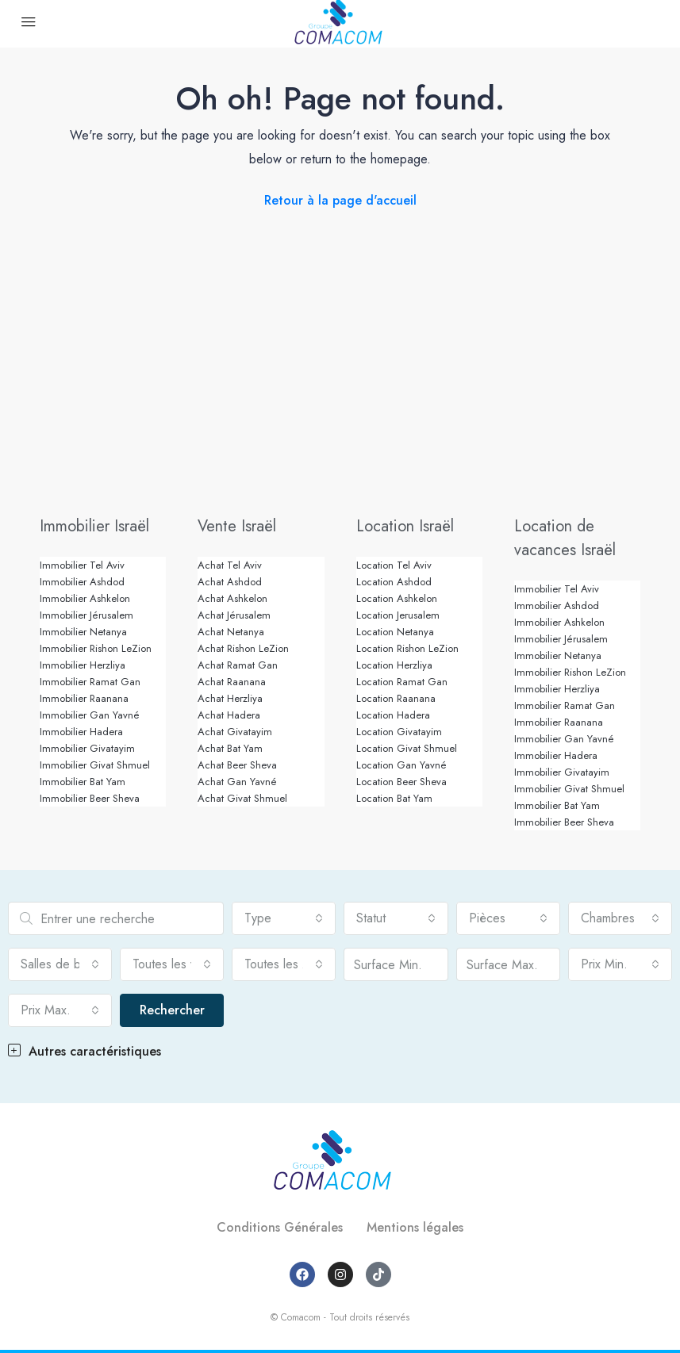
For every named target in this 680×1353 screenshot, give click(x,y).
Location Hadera (393, 714)
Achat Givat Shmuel (242, 798)
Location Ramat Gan (402, 681)
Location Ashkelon (396, 598)
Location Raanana (396, 698)
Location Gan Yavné (401, 764)
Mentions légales (415, 1227)
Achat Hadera (229, 714)
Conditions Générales (280, 1227)
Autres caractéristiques (84, 1051)
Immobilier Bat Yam (82, 781)
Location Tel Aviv (394, 565)
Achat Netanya (231, 631)
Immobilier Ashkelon (85, 598)
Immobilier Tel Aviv (82, 565)
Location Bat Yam (394, 798)
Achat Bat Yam (230, 748)
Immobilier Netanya (83, 631)
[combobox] (284, 918)
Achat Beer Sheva (237, 764)
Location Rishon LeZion (407, 648)
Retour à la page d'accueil (340, 200)
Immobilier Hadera (81, 731)
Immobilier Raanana (84, 698)
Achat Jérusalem (234, 615)
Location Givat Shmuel (406, 748)
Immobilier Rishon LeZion (96, 648)
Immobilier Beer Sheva (90, 798)
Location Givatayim (399, 731)
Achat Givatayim (235, 731)
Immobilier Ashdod (82, 581)
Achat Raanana (232, 681)
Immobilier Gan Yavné (90, 714)
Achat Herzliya (230, 698)
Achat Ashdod (230, 581)
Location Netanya (395, 631)
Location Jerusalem (398, 615)
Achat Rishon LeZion (243, 648)
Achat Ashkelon (232, 598)
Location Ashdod (394, 581)
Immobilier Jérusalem (86, 615)
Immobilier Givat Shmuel (95, 764)
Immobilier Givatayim (87, 748)
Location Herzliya (394, 665)
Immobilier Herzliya (82, 665)
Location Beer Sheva (401, 781)
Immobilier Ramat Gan (90, 681)
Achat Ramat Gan (238, 665)
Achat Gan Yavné (237, 781)
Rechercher (172, 1010)
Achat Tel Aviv (230, 565)
